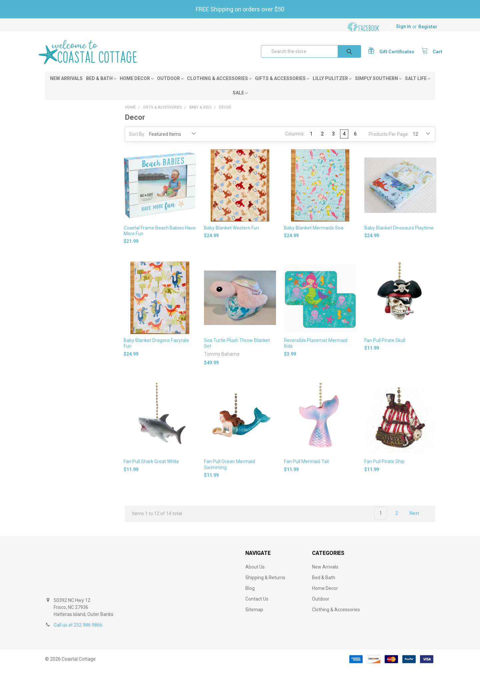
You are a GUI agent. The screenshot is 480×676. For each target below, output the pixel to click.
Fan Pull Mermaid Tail (306, 468)
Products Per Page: (389, 141)
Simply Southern (378, 85)
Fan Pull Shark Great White (151, 468)
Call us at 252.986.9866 (78, 632)
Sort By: (137, 141)
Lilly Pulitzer (332, 85)
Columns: (295, 141)
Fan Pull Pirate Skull (384, 347)
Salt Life (417, 85)
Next (418, 520)
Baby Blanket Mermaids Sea (313, 235)
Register (427, 26)
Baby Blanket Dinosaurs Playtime (399, 235)
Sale (240, 100)
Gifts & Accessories (282, 85)
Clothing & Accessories (219, 85)
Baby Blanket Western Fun (231, 235)
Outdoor (170, 85)
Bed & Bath (101, 85)
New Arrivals (66, 85)
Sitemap (254, 617)
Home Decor (137, 85)
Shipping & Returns (265, 585)
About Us (255, 574)
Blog (250, 595)
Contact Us (256, 606)
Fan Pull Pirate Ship (384, 468)
